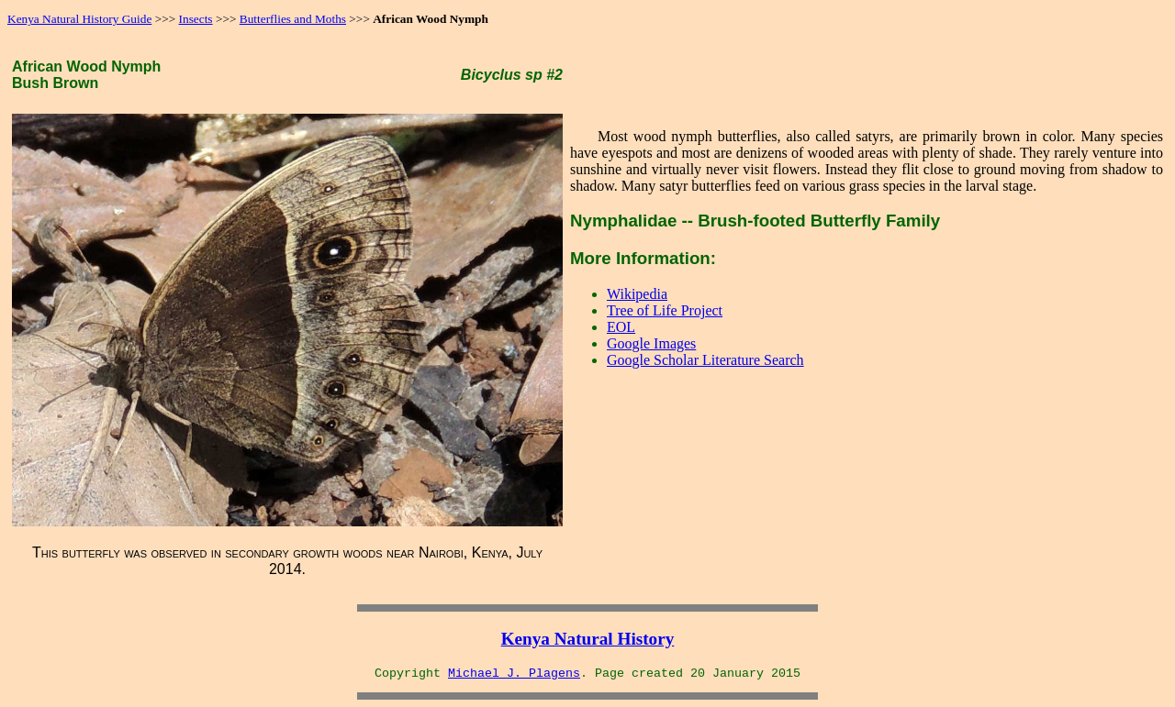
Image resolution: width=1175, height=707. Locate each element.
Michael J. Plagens (514, 673)
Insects (196, 19)
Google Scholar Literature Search (705, 360)
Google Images (651, 343)
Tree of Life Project (664, 310)
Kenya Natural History (588, 638)
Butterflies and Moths (293, 19)
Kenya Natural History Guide (79, 19)
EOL (621, 327)
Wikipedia (637, 294)
